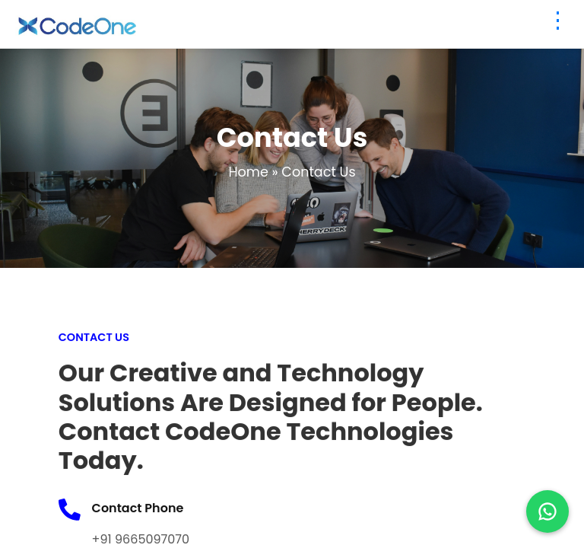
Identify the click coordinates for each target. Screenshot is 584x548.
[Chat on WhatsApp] (547, 511)
